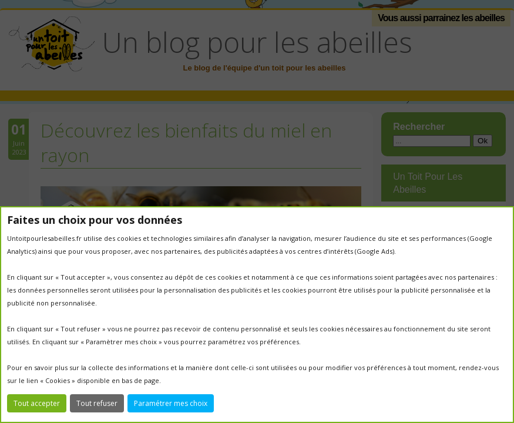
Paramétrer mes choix (170, 403)
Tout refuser (96, 403)
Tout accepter (37, 403)
